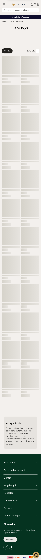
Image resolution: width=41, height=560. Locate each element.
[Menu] (4, 4)
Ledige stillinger (11, 515)
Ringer (12, 22)
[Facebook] (11, 547)
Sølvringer (19, 22)
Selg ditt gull (9, 485)
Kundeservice (10, 500)
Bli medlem (10, 539)
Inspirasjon (9, 462)
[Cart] (38, 4)
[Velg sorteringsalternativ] (37, 51)
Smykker (4, 22)
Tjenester (8, 492)
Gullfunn (7, 508)
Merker (7, 477)
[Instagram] (5, 547)
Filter (7, 51)
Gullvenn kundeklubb (14, 470)
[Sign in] (32, 4)
